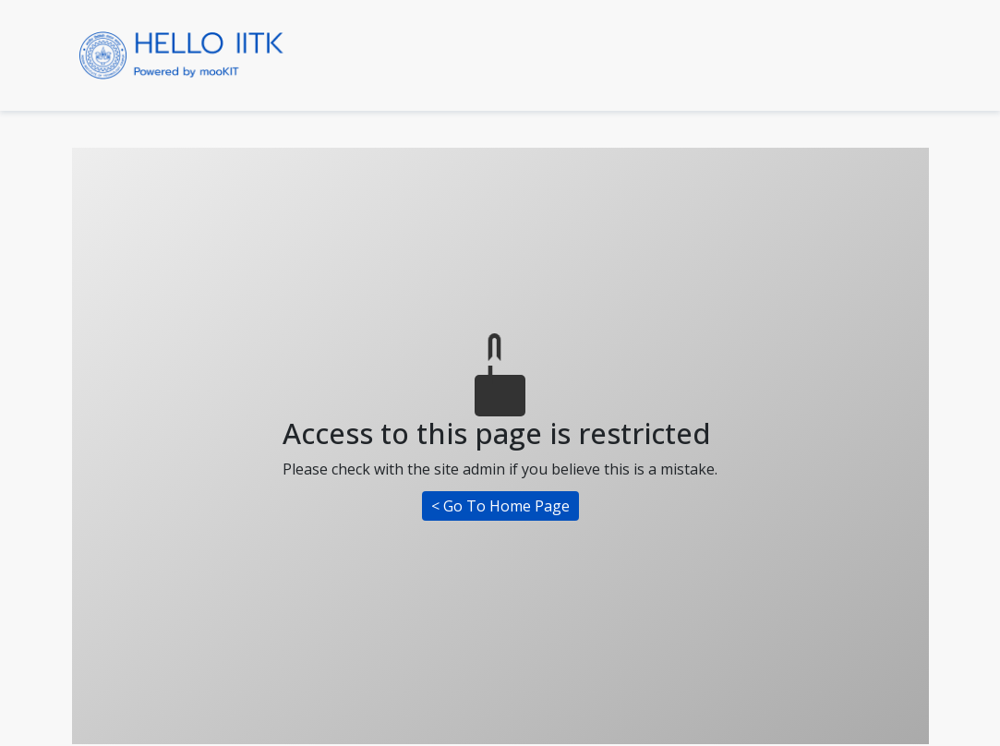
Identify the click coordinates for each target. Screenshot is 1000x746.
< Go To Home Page (500, 506)
